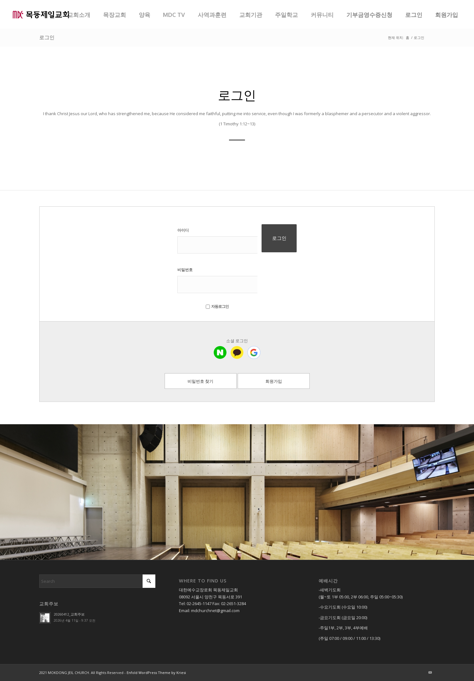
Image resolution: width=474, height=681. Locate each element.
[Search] (97, 581)
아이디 (183, 230)
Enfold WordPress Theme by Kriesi (156, 672)
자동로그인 (217, 306)
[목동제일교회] (41, 14)
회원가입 (273, 381)
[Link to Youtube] (430, 672)
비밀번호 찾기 (200, 381)
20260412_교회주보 (69, 614)
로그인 (47, 37)
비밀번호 (185, 269)
